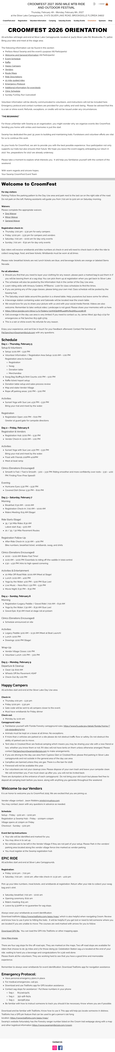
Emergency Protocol (15, 84)
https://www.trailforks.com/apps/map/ (40, 916)
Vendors (9, 69)
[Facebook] (60, 1048)
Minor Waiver (11, 217)
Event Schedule (13, 58)
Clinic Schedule (12, 91)
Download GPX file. (10, 931)
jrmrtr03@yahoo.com (50, 800)
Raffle (8, 62)
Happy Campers (13, 66)
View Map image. (9, 938)
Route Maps (11, 73)
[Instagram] (54, 1048)
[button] (107, 3)
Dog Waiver (10, 213)
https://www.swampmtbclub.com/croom (52, 1025)
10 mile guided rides (15, 80)
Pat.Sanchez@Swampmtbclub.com (18, 332)
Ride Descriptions (13, 76)
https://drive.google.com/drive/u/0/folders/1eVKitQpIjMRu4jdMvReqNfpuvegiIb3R (45, 311)
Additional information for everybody (23, 87)
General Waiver (12, 221)
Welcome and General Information (22, 55)
